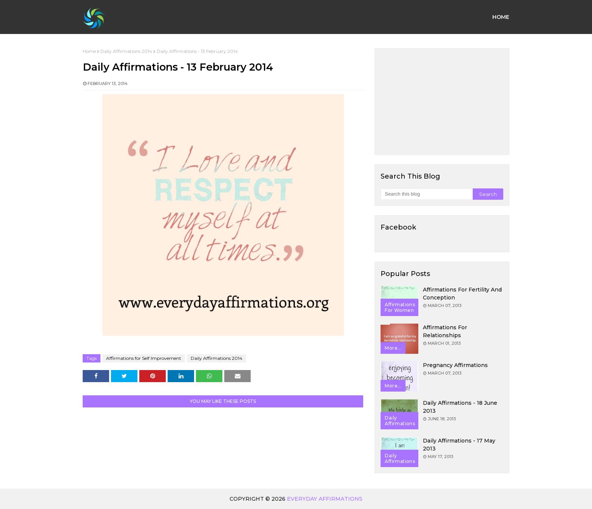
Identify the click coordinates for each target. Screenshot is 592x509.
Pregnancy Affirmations (455, 365)
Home (89, 51)
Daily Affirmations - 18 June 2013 (460, 406)
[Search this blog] (426, 194)
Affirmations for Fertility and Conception (462, 293)
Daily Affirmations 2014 (126, 51)
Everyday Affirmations (324, 498)
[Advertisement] (442, 101)
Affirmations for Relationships (445, 331)
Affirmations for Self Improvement (143, 358)
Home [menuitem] (500, 17)
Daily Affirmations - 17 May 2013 (459, 444)
